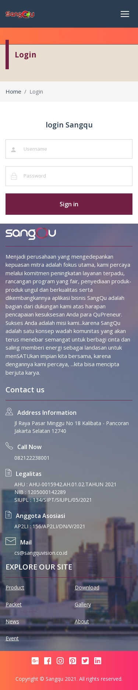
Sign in (69, 204)
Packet (14, 604)
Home (13, 91)
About (82, 621)
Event (12, 638)
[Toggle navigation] (124, 14)
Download (87, 587)
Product (15, 587)
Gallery (83, 604)
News (12, 621)
